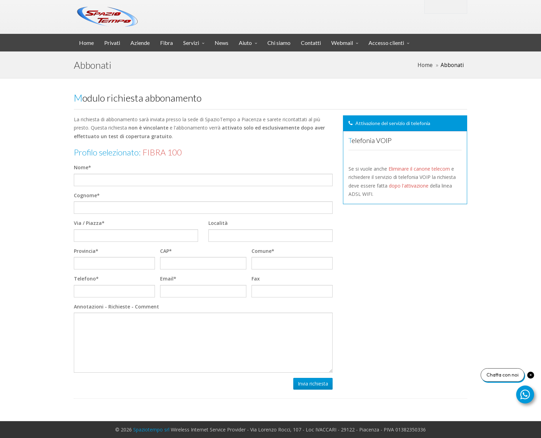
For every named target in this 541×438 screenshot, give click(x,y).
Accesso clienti (386, 42)
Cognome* (87, 195)
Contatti (311, 42)
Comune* (263, 251)
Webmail (342, 42)
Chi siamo (279, 42)
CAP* (166, 251)
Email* (168, 278)
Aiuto (245, 42)
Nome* (82, 167)
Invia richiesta (313, 383)
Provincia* (86, 251)
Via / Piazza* (89, 223)
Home (86, 42)
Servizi (191, 42)
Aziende (140, 42)
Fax (256, 278)
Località (218, 223)
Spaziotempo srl (151, 429)
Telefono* (86, 278)
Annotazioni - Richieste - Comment (116, 306)
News (221, 42)
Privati (112, 42)
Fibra (166, 42)
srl (182, 12)
